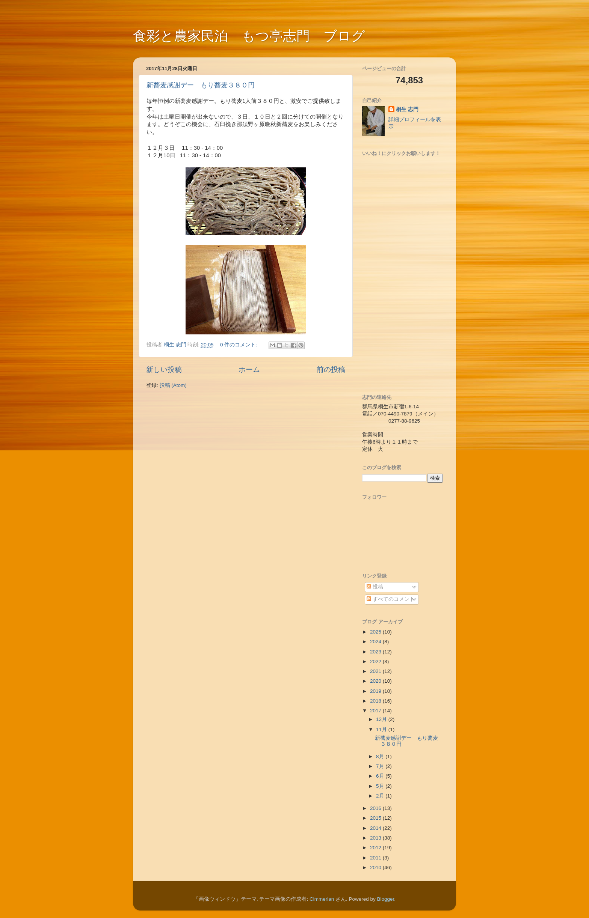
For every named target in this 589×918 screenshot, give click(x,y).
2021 (376, 671)
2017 (376, 710)
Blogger (385, 899)
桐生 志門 (407, 109)
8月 (380, 756)
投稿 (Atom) (173, 385)
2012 (376, 847)
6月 (380, 776)
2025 (376, 632)
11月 (382, 729)
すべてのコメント (391, 599)
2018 (376, 701)
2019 (376, 691)
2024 (376, 641)
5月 (380, 786)
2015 (376, 818)
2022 (376, 661)
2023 (376, 652)
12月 (382, 719)
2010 (376, 867)
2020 (376, 681)
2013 (376, 838)
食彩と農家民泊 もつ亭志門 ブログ (249, 36)
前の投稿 (331, 369)
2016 (376, 808)
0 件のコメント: (239, 345)
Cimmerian (322, 899)
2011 (376, 858)
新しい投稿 (164, 369)
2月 (380, 796)
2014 (376, 828)
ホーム (249, 369)
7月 (380, 766)
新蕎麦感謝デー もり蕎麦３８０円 (200, 85)
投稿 (375, 587)
